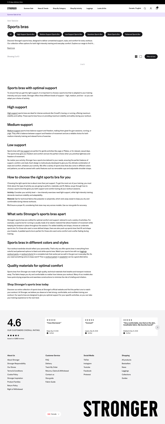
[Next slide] (157, 327)
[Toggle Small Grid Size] (136, 56)
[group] (63, 327)
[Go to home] (11, 8)
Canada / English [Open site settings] (135, 8)
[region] (101, 327)
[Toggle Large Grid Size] (141, 56)
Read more (11, 48)
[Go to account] (151, 8)
